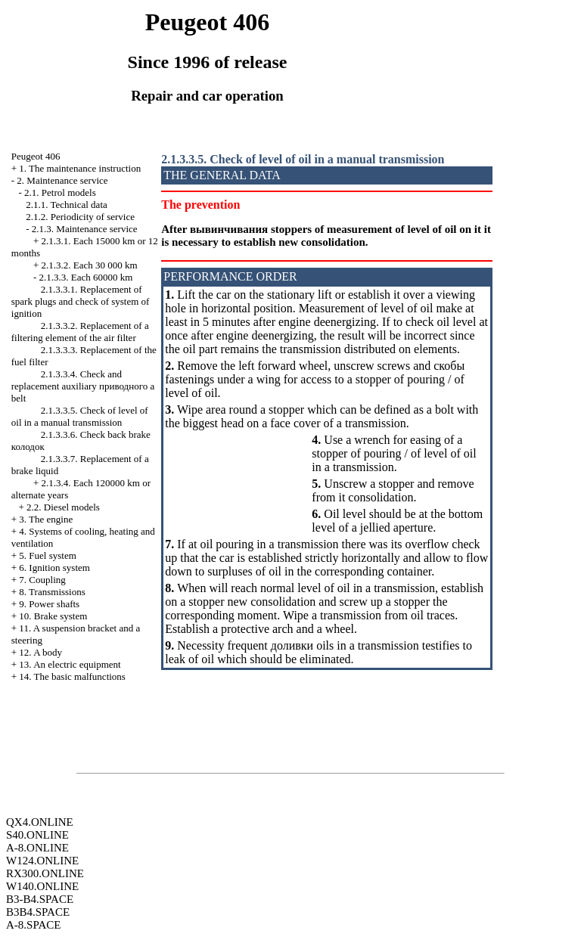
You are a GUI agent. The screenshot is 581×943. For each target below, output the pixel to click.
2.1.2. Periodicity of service (80, 216)
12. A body (40, 652)
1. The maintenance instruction (80, 168)
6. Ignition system (54, 567)
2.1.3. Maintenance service (85, 228)
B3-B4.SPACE (39, 899)
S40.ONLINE (37, 835)
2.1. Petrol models (60, 192)
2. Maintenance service (62, 180)
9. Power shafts (49, 604)
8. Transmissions (52, 591)
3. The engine (46, 519)
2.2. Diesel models (63, 507)
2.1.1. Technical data (66, 204)
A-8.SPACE (33, 925)
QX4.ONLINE (39, 822)
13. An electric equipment (69, 664)
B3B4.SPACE (38, 912)
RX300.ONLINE (45, 873)
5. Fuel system (47, 555)
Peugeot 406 (36, 156)
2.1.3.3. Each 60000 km (86, 277)
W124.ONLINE (42, 861)
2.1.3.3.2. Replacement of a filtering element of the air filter (80, 331)
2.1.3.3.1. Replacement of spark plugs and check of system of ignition (80, 301)
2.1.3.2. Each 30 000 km (90, 265)
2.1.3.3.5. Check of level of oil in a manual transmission (79, 416)
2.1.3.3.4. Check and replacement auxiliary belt (82, 386)
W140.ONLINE (42, 886)
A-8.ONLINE (37, 848)
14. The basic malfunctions (72, 676)
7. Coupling (42, 579)
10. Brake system (53, 616)
